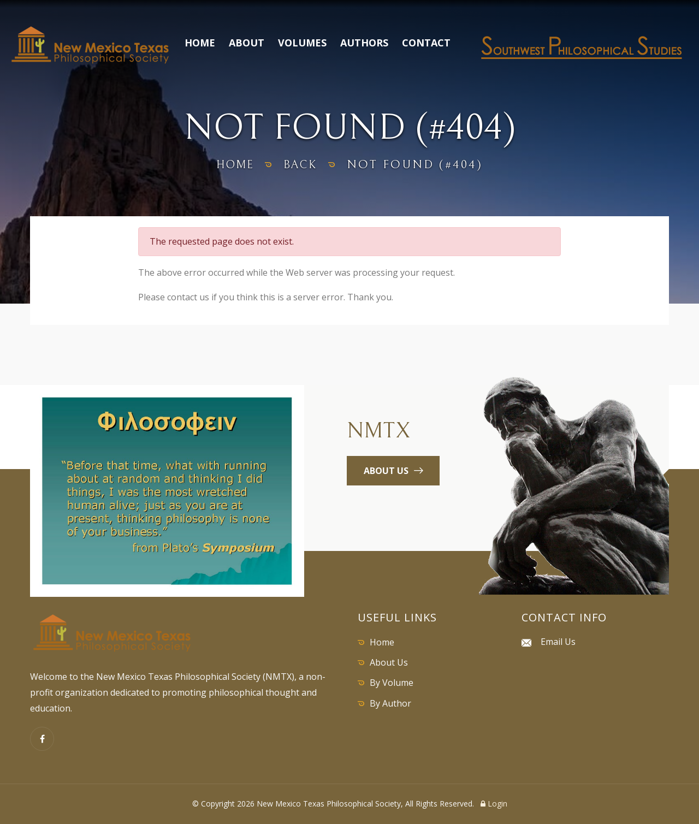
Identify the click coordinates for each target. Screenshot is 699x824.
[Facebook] (42, 739)
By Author (390, 703)
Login (494, 803)
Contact (426, 42)
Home (200, 42)
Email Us (558, 642)
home (233, 164)
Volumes (302, 42)
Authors (364, 42)
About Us (389, 662)
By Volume (391, 683)
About (246, 42)
